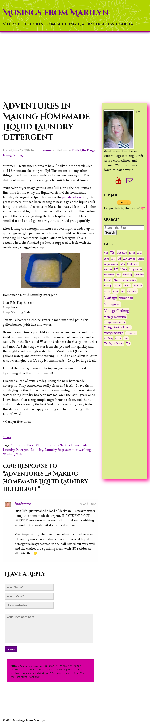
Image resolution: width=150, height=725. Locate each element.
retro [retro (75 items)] (107, 291)
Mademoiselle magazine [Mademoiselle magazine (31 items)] (125, 280)
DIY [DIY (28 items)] (116, 269)
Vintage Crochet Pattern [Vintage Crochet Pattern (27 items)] (114, 322)
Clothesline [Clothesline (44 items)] (133, 264)
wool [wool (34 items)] (126, 338)
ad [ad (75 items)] (119, 258)
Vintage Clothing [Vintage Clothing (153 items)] (116, 311)
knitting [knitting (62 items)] (127, 274)
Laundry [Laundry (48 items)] (139, 274)
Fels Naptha (61, 445)
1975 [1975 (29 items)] (113, 258)
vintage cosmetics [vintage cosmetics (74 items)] (115, 317)
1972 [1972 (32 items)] (139, 253)
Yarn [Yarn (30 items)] (128, 343)
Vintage (18, 155)
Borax (31, 445)
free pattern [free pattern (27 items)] (109, 274)
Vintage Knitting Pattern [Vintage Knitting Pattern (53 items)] (117, 327)
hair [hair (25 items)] (118, 274)
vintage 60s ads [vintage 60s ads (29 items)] (126, 297)
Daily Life (79, 150)
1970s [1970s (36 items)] (132, 252)
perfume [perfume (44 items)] (137, 285)
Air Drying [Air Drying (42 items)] (129, 258)
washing (85, 450)
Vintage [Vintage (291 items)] (110, 297)
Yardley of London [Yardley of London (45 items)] (114, 343)
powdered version (74, 197)
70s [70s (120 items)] (112, 253)
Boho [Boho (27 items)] (122, 264)
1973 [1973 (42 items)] (106, 258)
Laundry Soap (54, 450)
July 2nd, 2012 (86, 504)
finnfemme (43, 150)
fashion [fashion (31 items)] (123, 269)
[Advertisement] (75, 66)
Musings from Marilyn (56, 13)
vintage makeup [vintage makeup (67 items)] (113, 333)
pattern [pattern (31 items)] (127, 285)
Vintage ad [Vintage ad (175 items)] (112, 304)
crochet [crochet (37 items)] (108, 269)
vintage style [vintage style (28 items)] (131, 333)
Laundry (37, 450)
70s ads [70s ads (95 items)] (122, 252)
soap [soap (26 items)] (123, 291)
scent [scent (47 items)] (116, 291)
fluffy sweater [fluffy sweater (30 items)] (135, 269)
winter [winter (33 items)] (118, 338)
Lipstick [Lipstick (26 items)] (108, 280)
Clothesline (44, 445)
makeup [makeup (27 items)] (107, 285)
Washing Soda (13, 454)
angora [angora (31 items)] (141, 258)
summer (71, 450)
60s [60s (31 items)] (106, 253)
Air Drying (18, 445)
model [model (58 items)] (117, 285)
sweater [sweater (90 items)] (132, 291)
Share (7, 437)
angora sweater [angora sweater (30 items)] (111, 264)
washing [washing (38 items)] (108, 338)
